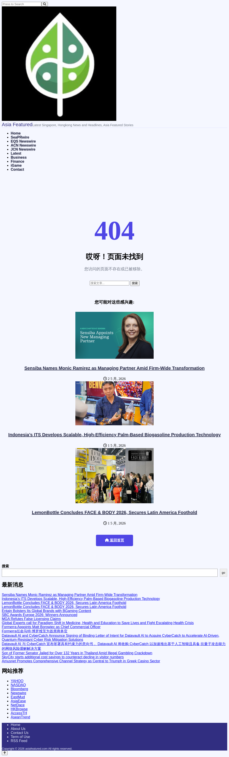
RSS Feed (19, 741)
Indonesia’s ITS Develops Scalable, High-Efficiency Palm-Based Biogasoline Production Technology (114, 434)
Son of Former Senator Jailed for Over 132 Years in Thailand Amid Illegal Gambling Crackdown (77, 653)
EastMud (18, 697)
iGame (16, 165)
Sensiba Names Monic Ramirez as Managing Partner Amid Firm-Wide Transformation (114, 368)
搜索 (5, 566)
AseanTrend (20, 717)
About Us (18, 729)
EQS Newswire (23, 141)
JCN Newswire (23, 149)
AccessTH (19, 713)
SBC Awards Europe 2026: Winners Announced (39, 615)
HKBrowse (19, 709)
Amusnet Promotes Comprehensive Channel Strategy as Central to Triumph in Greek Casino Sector (81, 661)
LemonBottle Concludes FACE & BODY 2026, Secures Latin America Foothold (114, 512)
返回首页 (114, 540)
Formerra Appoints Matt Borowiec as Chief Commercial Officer (51, 627)
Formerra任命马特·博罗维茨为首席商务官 (35, 631)
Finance (17, 161)
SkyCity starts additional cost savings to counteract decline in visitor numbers (63, 657)
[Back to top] (5, 753)
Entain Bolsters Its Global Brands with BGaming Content (46, 611)
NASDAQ (18, 685)
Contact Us (19, 733)
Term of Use (20, 737)
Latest (16, 153)
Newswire (18, 693)
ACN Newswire (23, 145)
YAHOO (17, 681)
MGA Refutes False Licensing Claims (31, 619)
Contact (17, 169)
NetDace (18, 705)
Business (19, 157)
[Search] (44, 4)
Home (16, 133)
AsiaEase (18, 701)
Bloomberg (19, 689)
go (223, 572)
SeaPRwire (20, 137)
